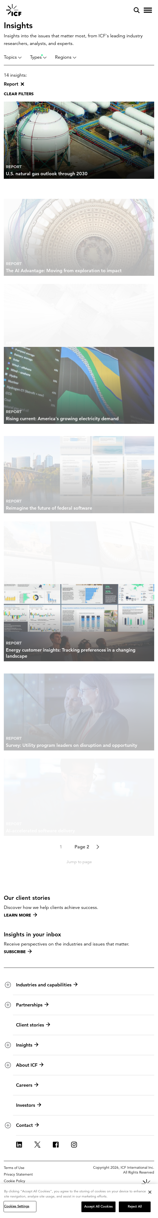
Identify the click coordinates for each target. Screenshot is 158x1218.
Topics (13, 57)
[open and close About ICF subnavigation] (8, 1065)
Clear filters (19, 93)
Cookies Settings (16, 1206)
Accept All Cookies (98, 1207)
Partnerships (32, 1005)
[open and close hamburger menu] (148, 10)
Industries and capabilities (47, 985)
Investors (28, 1105)
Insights (27, 1045)
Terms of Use (14, 1167)
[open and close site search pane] (137, 10)
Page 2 (82, 859)
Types (38, 57)
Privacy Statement (18, 1174)
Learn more (20, 915)
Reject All (135, 1207)
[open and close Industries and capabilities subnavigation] (8, 985)
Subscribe (18, 951)
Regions (66, 57)
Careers (27, 1085)
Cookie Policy (14, 1181)
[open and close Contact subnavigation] (8, 1125)
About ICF (30, 1065)
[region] (79, 1201)
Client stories (33, 1025)
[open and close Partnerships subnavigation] (8, 1005)
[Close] (149, 1192)
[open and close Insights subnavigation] (8, 1045)
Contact (27, 1125)
